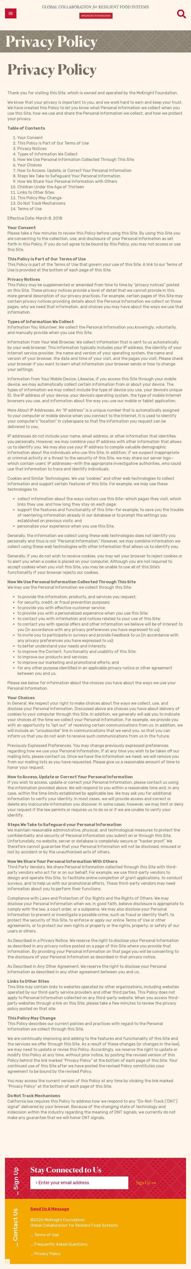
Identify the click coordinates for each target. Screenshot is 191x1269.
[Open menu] (10, 13)
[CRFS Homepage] (95, 11)
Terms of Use (46, 1234)
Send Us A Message (49, 1209)
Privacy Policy (47, 1253)
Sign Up (146, 1182)
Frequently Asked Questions (60, 1244)
